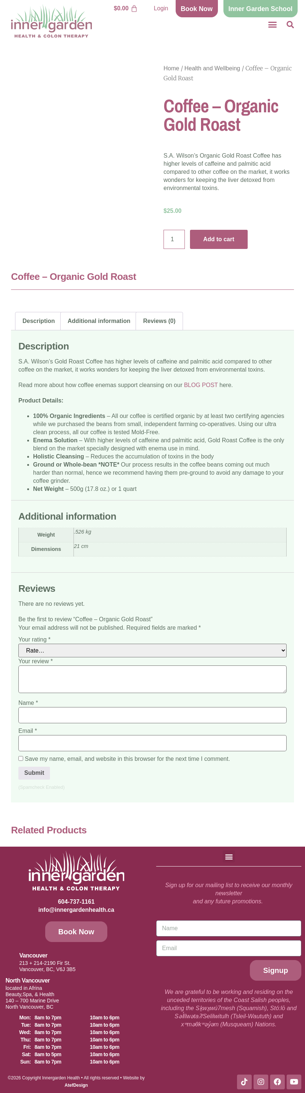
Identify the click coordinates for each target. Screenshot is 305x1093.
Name (28, 703)
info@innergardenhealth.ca (76, 910)
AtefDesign (76, 1085)
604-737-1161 (76, 902)
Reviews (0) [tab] (159, 321)
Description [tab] (38, 321)
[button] (273, 25)
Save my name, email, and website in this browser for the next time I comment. (127, 759)
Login (161, 8)
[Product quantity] (174, 239)
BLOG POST (201, 385)
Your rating (34, 640)
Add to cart (218, 239)
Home (171, 68)
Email (27, 731)
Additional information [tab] (99, 321)
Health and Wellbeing (212, 68)
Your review (35, 661)
